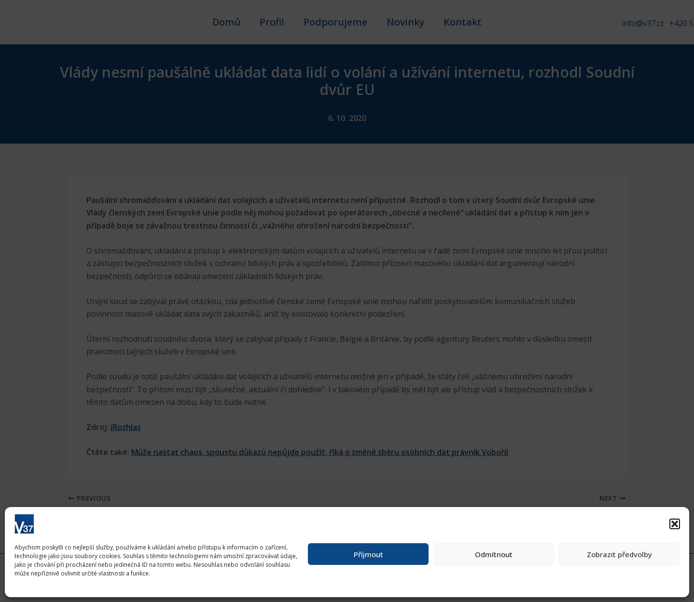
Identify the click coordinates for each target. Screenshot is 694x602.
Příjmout (368, 554)
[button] (675, 524)
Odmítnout (494, 554)
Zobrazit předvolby (619, 554)
